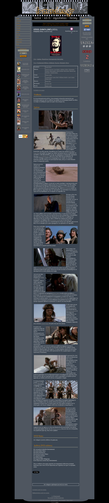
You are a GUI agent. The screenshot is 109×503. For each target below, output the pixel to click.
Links (18, 44)
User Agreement (62, 500)
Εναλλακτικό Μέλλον (42, 63)
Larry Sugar (71, 77)
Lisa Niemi (57, 69)
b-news (18, 23)
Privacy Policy (70, 500)
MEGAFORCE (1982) (25, 100)
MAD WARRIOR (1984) (25, 128)
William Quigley (63, 77)
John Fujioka (60, 71)
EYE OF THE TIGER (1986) (25, 64)
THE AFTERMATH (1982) (25, 116)
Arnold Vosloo (54, 72)
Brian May (48, 81)
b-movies (19, 25)
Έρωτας (57, 63)
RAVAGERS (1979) (25, 69)
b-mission (19, 20)
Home (18, 18)
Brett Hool (66, 71)
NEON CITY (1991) (25, 94)
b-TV (18, 32)
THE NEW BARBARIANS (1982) (25, 81)
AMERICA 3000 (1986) (25, 122)
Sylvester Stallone (41, 268)
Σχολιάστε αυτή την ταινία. (39, 489)
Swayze (42, 169)
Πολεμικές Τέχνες (64, 63)
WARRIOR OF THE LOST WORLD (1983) (25, 75)
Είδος (35, 59)
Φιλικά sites (19, 42)
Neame (35, 384)
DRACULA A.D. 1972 (58, 295)
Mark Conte (48, 86)
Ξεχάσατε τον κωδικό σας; (86, 37)
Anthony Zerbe (64, 69)
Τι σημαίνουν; (87, 61)
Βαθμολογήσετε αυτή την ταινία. (40, 493)
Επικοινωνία (19, 39)
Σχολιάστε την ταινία (39, 90)
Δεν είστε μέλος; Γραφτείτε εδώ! (87, 33)
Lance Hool (48, 67)
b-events (18, 34)
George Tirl (48, 83)
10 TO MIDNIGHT (44, 156)
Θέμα (35, 63)
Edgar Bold (48, 79)
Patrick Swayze (49, 69)
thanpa (57, 502)
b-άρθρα (18, 30)
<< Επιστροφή (55, 496)
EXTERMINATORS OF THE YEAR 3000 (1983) (25, 105)
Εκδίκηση (51, 63)
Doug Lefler (48, 75)
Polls (18, 37)
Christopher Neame (55, 220)
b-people (18, 27)
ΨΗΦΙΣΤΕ (87, 71)
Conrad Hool (48, 77)
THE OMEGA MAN (62, 298)
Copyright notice (54, 500)
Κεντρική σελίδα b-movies (56, 498)
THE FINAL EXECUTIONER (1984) (25, 87)
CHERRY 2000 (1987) (25, 111)
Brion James (53, 71)
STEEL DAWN (38, 387)
